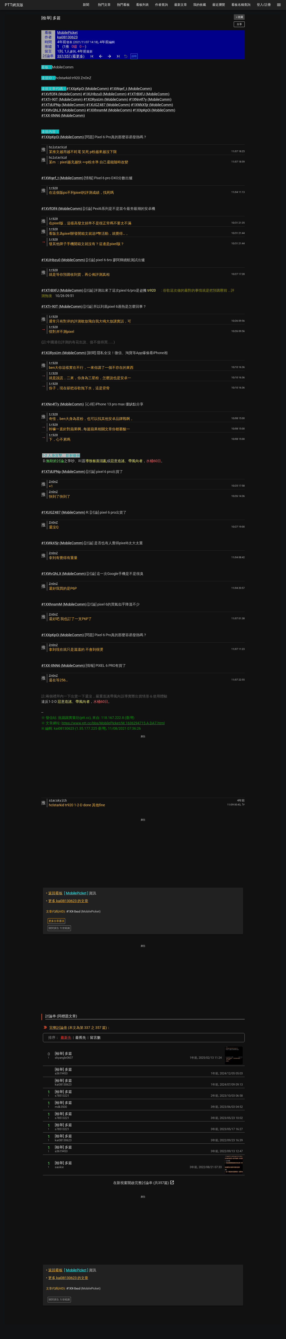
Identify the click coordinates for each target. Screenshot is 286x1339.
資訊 (71, 893)
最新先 (66, 1037)
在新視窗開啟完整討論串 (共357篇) (143, 1182)
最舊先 (80, 1037)
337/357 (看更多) (70, 56)
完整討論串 (58, 1027)
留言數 (95, 1037)
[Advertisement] (143, 767)
